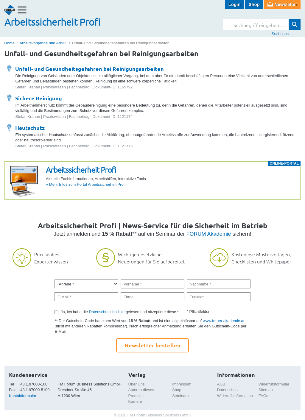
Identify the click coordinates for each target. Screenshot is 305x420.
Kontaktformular (22, 396)
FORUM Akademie (208, 234)
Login (234, 4)
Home (9, 43)
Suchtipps (280, 34)
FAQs (263, 396)
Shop (254, 4)
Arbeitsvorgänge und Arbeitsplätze (49, 43)
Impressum (181, 384)
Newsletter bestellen (152, 345)
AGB (221, 384)
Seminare (180, 396)
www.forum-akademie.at (223, 320)
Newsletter (286, 4)
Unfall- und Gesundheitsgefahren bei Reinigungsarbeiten (89, 68)
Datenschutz (228, 390)
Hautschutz (30, 127)
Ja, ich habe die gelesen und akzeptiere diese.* (120, 312)
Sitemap (266, 390)
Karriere (135, 401)
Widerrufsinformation (235, 396)
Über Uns (136, 384)
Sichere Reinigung (38, 98)
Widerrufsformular (274, 384)
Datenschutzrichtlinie (107, 312)
